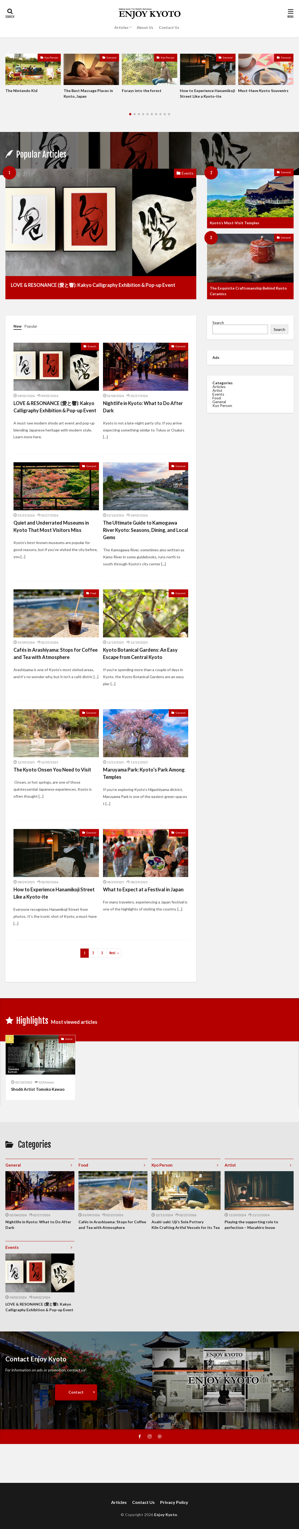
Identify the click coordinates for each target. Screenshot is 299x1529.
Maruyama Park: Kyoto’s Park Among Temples (144, 773)
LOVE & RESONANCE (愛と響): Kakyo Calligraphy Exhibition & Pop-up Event (93, 285)
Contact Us (169, 27)
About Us (145, 27)
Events (188, 173)
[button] (10, 75)
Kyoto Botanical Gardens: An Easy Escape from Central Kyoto (140, 653)
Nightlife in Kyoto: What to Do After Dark (143, 406)
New (17, 326)
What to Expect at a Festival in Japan (143, 889)
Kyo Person (51, 57)
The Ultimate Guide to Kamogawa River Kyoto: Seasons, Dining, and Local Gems (145, 530)
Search (218, 322)
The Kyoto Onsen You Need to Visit (52, 770)
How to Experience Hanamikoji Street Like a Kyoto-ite (207, 93)
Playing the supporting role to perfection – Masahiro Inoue (251, 1224)
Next (112, 953)
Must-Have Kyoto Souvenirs (263, 90)
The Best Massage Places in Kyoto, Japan (88, 93)
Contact (76, 1392)
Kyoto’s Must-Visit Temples (234, 222)
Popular (30, 326)
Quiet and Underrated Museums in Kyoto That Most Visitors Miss (51, 526)
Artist (217, 389)
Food (93, 593)
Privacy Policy (174, 1502)
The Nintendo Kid (21, 90)
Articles (121, 27)
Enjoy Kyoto (165, 1514)
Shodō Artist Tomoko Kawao (37, 1089)
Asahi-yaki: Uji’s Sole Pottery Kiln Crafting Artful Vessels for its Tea (186, 1224)
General (111, 57)
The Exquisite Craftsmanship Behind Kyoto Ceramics (248, 291)
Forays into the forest (141, 90)
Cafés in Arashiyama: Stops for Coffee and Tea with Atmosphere (55, 653)
